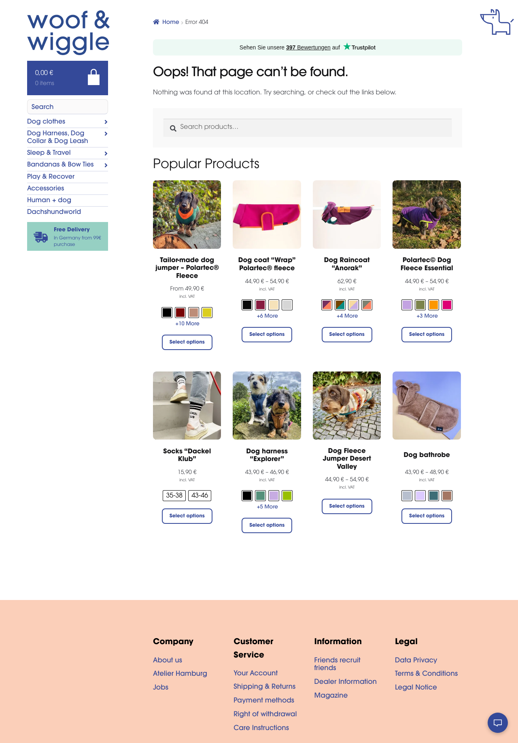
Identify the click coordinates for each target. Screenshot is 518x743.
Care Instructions (261, 729)
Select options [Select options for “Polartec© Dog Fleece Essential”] (426, 335)
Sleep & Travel (49, 153)
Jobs (160, 688)
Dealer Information (345, 682)
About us (167, 661)
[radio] (167, 312)
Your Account (256, 674)
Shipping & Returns (264, 687)
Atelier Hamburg (180, 674)
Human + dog (49, 201)
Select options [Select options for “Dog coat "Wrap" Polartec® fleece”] (266, 335)
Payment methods (264, 701)
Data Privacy (416, 661)
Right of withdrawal (265, 715)
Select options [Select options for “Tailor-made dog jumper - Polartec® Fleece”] (187, 342)
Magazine (331, 696)
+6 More (267, 316)
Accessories (45, 189)
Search (43, 108)
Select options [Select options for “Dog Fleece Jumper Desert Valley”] (347, 506)
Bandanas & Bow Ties (60, 165)
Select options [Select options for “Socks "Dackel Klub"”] (187, 516)
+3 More (427, 316)
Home (170, 23)
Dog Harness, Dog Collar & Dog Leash (57, 138)
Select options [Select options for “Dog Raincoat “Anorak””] (347, 335)
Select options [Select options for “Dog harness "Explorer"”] (266, 525)
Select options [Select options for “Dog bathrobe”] (426, 516)
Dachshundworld (54, 212)
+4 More (347, 316)
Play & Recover (50, 177)
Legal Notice (416, 688)
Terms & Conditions (426, 674)
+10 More (188, 324)
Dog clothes (46, 122)
